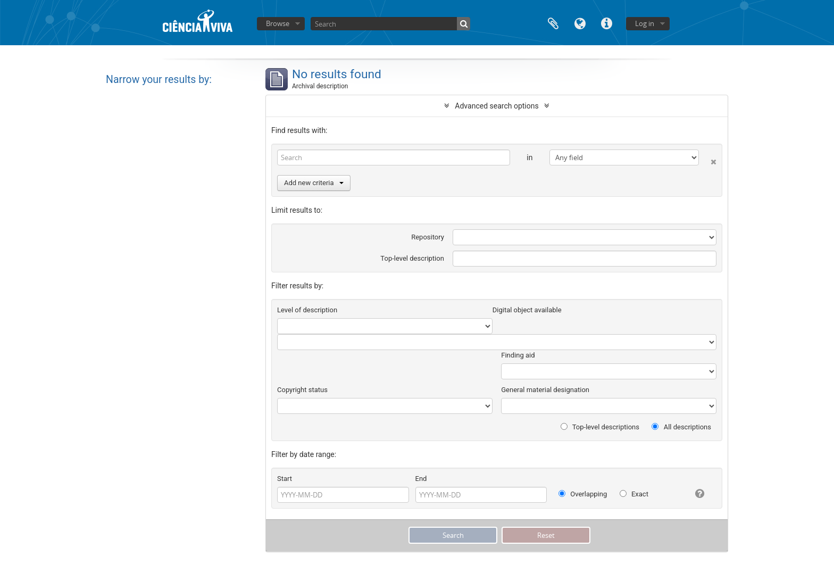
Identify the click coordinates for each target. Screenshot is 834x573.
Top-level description (412, 258)
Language (579, 22)
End (421, 479)
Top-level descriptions (600, 427)
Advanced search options (496, 106)
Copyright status (302, 390)
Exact (634, 494)
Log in (644, 23)
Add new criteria (314, 183)
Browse (277, 23)
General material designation (545, 390)
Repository (427, 237)
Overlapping (582, 494)
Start (284, 479)
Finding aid (518, 355)
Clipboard (553, 22)
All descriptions (681, 427)
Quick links (606, 22)
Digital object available (527, 310)
